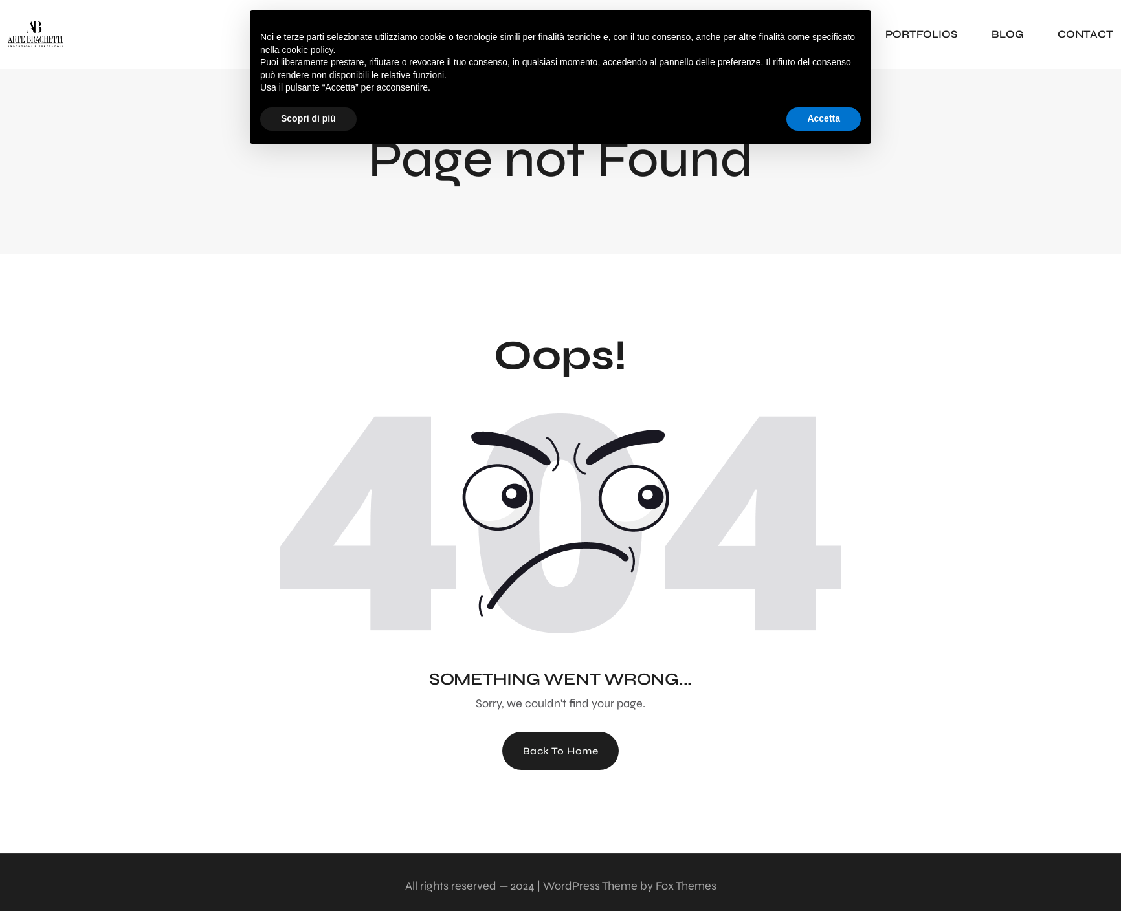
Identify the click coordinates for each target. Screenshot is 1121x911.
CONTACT (1085, 34)
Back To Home (561, 751)
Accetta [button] (823, 118)
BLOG (1007, 34)
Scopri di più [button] (308, 118)
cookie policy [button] (307, 50)
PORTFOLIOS (921, 34)
